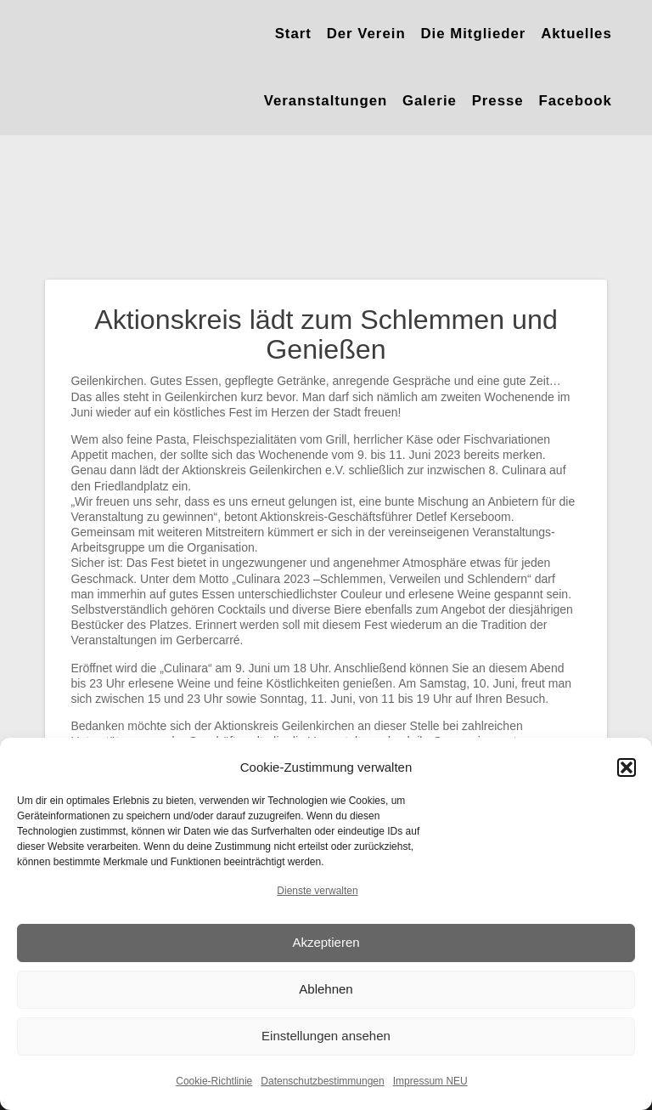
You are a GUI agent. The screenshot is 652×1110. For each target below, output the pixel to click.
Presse (498, 101)
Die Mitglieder (473, 33)
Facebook (574, 101)
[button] (626, 767)
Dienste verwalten (317, 891)
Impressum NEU (430, 1081)
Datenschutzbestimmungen (322, 1081)
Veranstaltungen (326, 101)
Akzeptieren (325, 942)
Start (293, 33)
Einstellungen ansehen (326, 1035)
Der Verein (366, 33)
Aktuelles (576, 33)
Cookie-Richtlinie (214, 1081)
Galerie (429, 101)
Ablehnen (325, 989)
